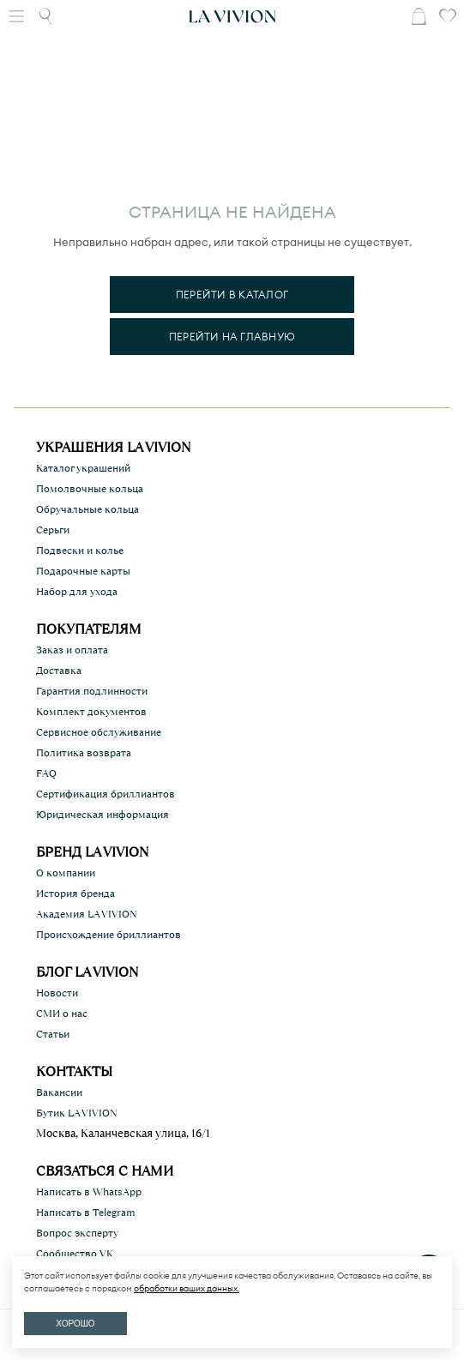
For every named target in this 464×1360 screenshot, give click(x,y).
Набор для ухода (77, 592)
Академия (86, 914)
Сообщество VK (74, 1254)
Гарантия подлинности (92, 691)
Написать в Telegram (86, 1212)
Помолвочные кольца (89, 489)
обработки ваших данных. (186, 1288)
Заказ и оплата (72, 650)
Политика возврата (83, 753)
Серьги (52, 530)
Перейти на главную (232, 336)
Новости (57, 993)
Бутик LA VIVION (77, 1113)
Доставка (58, 670)
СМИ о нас (61, 1013)
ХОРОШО (75, 1323)
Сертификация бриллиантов (105, 794)
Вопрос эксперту (77, 1233)
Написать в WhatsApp (89, 1192)
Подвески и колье (80, 550)
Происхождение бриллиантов (108, 935)
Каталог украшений (83, 468)
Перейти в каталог (232, 294)
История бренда (75, 893)
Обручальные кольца (87, 509)
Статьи (52, 1034)
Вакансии (59, 1092)
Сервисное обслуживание (98, 732)
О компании (65, 873)
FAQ (46, 773)
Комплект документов (91, 712)
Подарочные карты (83, 571)
